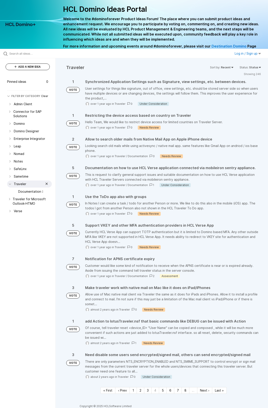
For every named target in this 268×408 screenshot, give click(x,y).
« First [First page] (107, 390)
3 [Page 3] (148, 390)
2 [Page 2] (140, 390)
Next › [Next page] (204, 390)
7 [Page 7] (178, 390)
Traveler (120, 103)
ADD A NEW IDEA (27, 66)
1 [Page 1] (133, 390)
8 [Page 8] (185, 390)
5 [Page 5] (163, 390)
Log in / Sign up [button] (248, 53)
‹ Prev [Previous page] (122, 390)
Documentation (138, 156)
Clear (44, 96)
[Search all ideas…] (32, 53)
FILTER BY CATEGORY (23, 96)
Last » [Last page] (219, 390)
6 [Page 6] (170, 390)
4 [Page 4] (155, 390)
